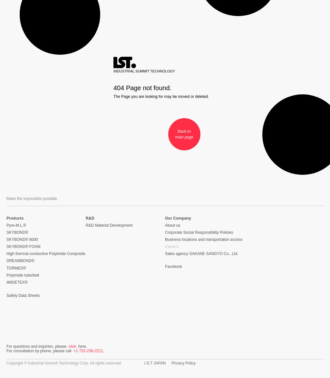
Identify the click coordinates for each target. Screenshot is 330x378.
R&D (90, 218)
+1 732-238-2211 (88, 351)
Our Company (178, 218)
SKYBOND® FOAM (23, 247)
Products (15, 218)
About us (172, 225)
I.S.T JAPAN (155, 363)
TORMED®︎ (16, 268)
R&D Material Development (109, 225)
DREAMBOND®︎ (20, 261)
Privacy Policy (183, 363)
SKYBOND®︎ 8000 (22, 239)
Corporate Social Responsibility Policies (199, 232)
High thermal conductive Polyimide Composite (45, 254)
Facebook (173, 267)
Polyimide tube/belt (22, 275)
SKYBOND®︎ (17, 232)
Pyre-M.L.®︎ (16, 225)
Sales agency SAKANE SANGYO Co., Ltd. (201, 254)
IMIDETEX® (17, 282)
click (72, 346)
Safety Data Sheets (23, 295)
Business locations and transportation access (203, 239)
